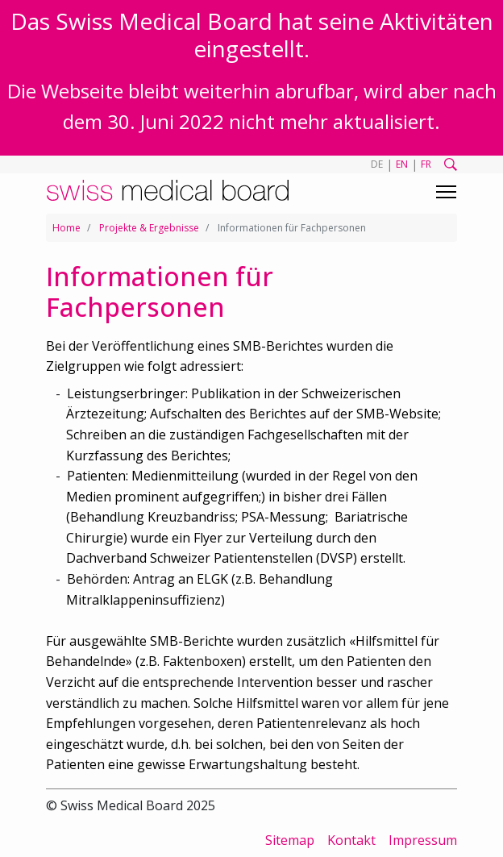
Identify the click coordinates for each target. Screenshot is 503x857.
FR (426, 164)
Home (66, 228)
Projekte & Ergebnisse (149, 228)
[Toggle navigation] (446, 191)
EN (402, 164)
